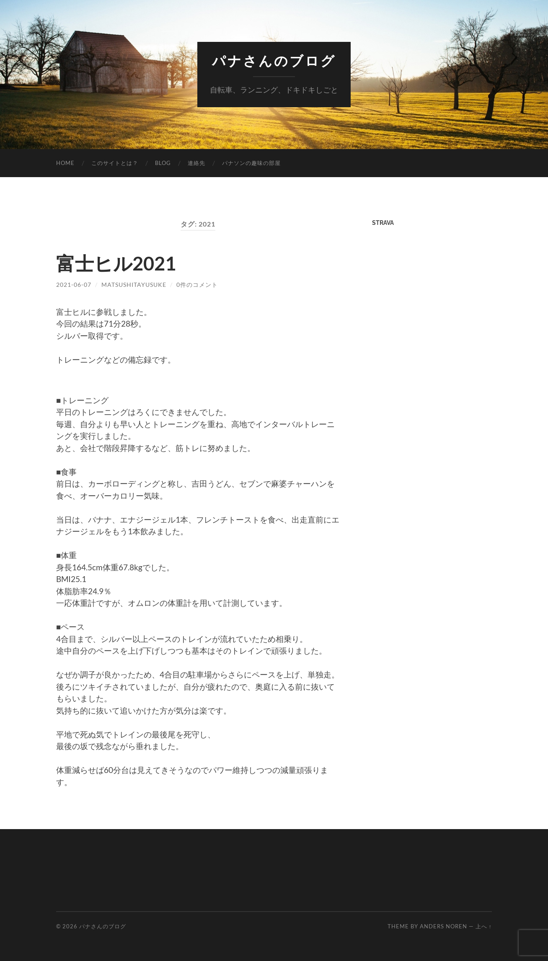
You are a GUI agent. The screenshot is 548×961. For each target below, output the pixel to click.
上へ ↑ (484, 926)
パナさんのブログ (274, 61)
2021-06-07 (73, 284)
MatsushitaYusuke (133, 284)
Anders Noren (443, 926)
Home (65, 163)
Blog (163, 163)
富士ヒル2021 (116, 263)
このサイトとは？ (114, 163)
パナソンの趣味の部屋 (251, 163)
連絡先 (196, 163)
